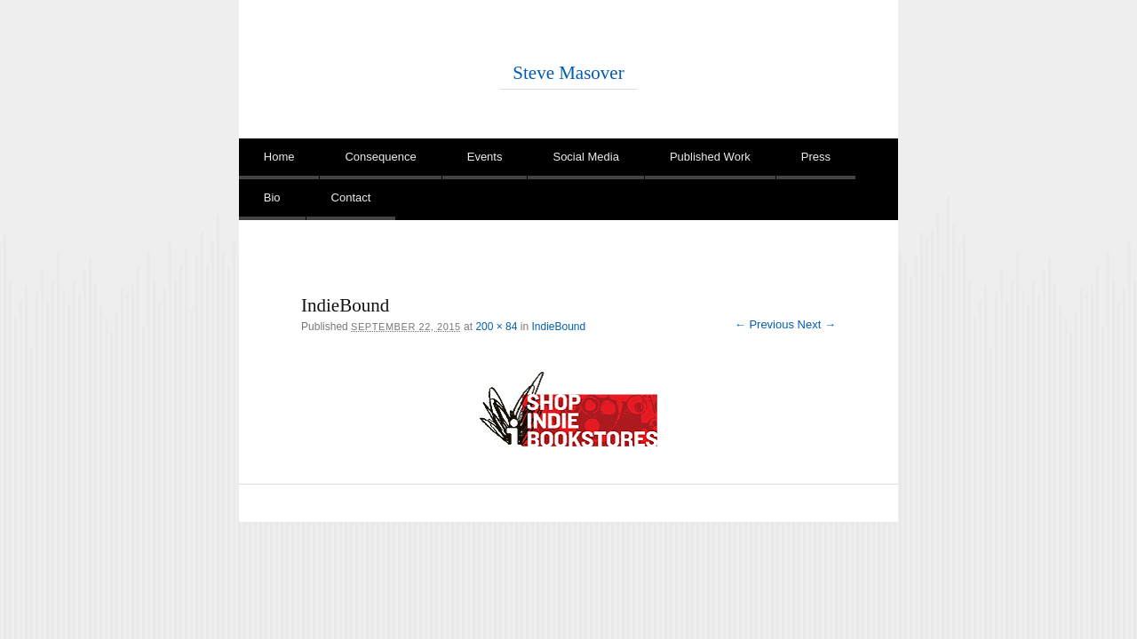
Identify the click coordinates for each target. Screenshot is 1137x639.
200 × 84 (496, 326)
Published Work (710, 156)
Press (816, 156)
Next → (817, 324)
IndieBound (558, 326)
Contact (351, 197)
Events (485, 156)
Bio (272, 197)
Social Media (585, 156)
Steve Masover (568, 72)
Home (279, 156)
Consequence (380, 156)
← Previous (764, 324)
